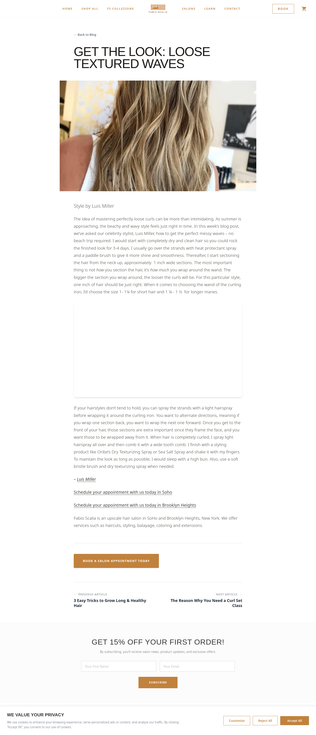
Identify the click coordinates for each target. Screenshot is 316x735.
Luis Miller (86, 479)
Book (283, 9)
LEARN (210, 9)
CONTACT (232, 9)
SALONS (189, 9)
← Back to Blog (85, 34)
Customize (236, 721)
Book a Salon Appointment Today (116, 561)
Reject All (265, 721)
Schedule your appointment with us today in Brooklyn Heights (135, 505)
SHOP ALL (89, 9)
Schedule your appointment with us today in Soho (123, 492)
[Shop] (304, 9)
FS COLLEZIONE (120, 9)
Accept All (294, 721)
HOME (67, 9)
